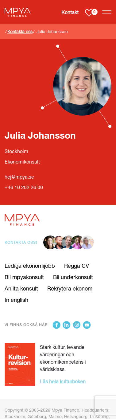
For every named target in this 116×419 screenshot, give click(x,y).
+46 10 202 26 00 (24, 187)
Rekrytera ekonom (69, 288)
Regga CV (76, 265)
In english (16, 299)
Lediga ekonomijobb (30, 265)
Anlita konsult (21, 288)
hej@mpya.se (19, 177)
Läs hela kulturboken (63, 381)
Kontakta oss (20, 31)
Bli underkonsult (73, 277)
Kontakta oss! (21, 242)
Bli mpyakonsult (24, 277)
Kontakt (70, 12)
